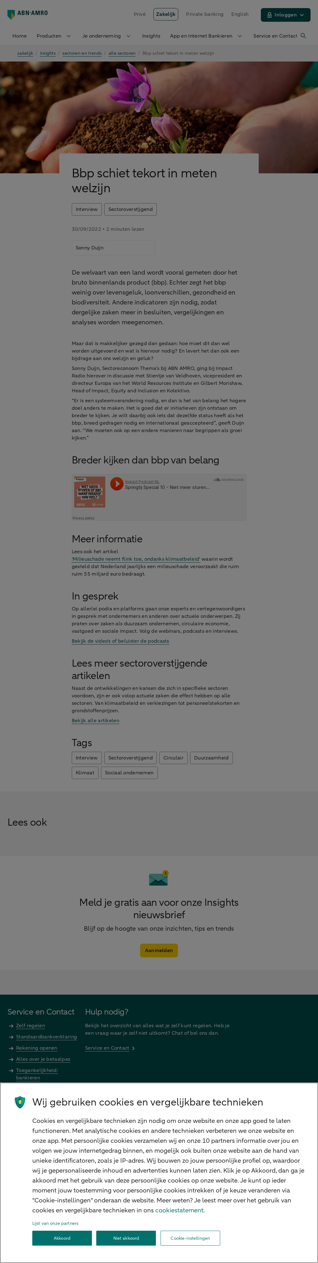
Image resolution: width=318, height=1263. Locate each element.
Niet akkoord (126, 1238)
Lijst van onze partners (55, 1223)
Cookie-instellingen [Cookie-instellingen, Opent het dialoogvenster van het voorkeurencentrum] (190, 1238)
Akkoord (62, 1238)
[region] (159, 1173)
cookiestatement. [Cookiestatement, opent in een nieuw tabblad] (180, 1210)
